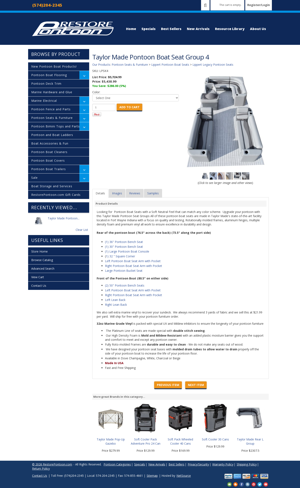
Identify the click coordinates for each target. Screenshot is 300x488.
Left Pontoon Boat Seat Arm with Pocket (133, 261)
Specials (148, 28)
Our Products (101, 65)
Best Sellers (171, 28)
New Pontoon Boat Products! (54, 66)
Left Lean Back (115, 300)
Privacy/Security (198, 464)
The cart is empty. (230, 5)
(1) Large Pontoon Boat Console (127, 251)
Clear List (82, 230)
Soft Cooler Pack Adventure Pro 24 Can (145, 441)
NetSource (183, 476)
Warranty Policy (222, 464)
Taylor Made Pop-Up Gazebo (111, 441)
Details (100, 193)
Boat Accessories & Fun (49, 143)
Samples (153, 193)
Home (131, 28)
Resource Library (230, 28)
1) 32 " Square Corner (120, 256)
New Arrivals (198, 28)
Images (117, 193)
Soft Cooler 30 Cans (215, 439)
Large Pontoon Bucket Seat (123, 271)
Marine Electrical (44, 101)
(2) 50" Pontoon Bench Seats (124, 285)
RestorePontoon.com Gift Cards (56, 195)
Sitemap (152, 476)
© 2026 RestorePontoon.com (52, 464)
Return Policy (41, 468)
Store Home (39, 251)
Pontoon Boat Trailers (48, 169)
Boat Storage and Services (51, 186)
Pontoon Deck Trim (46, 84)
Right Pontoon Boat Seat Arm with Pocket (133, 266)
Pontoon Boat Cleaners (49, 152)
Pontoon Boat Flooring (49, 75)
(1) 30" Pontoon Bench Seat (124, 247)
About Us (258, 28)
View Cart (37, 277)
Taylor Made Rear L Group (250, 441)
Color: (96, 92)
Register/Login (258, 5)
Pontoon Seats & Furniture (52, 118)
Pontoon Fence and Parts (51, 109)
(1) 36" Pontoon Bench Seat (124, 242)
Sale (34, 178)
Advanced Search (42, 268)
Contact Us (38, 286)
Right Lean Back (116, 305)
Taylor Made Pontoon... (63, 220)
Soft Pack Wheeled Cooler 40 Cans (180, 441)
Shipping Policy (247, 464)
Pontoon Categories (117, 464)
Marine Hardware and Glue (51, 92)
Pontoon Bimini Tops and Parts (55, 126)
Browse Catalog (42, 260)
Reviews (134, 193)
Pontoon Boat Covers (48, 160)
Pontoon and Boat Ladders (52, 135)
